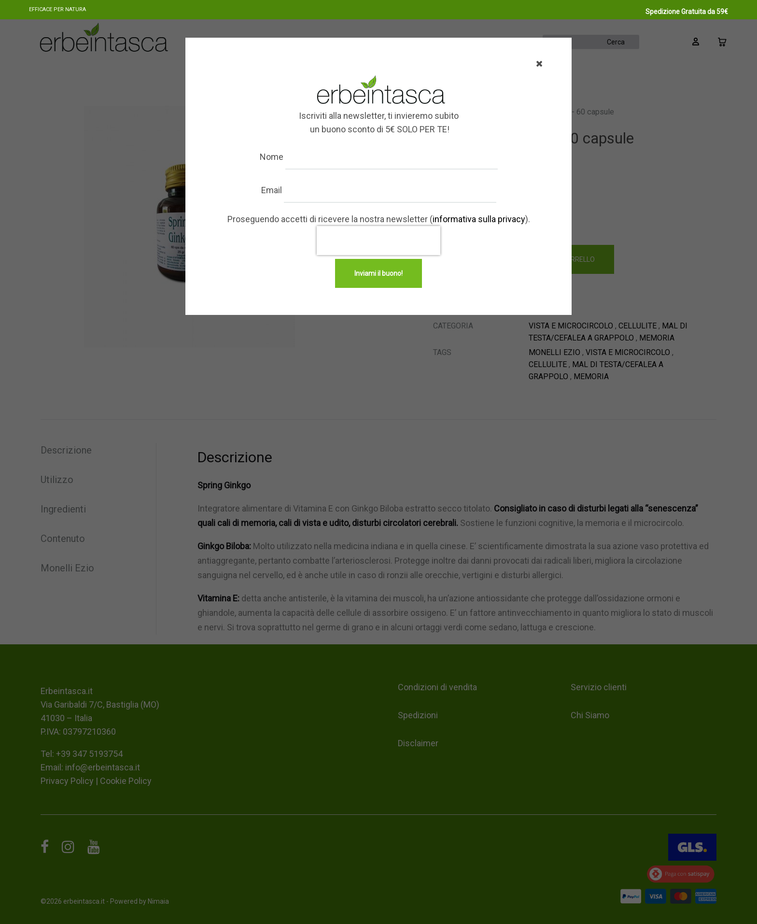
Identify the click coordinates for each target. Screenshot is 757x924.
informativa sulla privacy (479, 219)
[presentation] (378, 240)
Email (271, 190)
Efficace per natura (57, 9)
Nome (271, 157)
